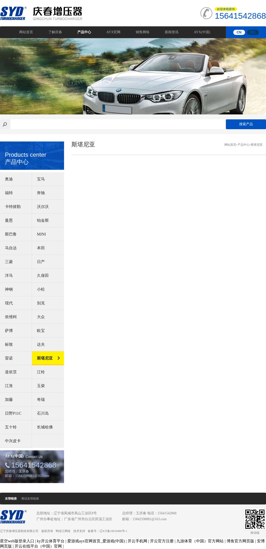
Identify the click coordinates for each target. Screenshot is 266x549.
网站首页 (26, 32)
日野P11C (13, 413)
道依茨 (11, 372)
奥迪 (9, 179)
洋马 (9, 275)
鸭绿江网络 (63, 531)
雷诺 (9, 358)
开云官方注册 (162, 541)
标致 (9, 344)
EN (252, 32)
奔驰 (41, 193)
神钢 (9, 289)
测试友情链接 (30, 498)
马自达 (11, 248)
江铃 (41, 372)
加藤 (9, 399)
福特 (9, 193)
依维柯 (11, 317)
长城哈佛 (45, 427)
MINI (41, 234)
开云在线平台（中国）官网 (38, 546)
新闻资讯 (172, 32)
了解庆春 (55, 32)
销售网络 (143, 32)
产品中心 (84, 32)
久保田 (43, 275)
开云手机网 (137, 541)
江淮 (9, 386)
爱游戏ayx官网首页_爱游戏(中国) (96, 541)
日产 (41, 262)
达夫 (41, 344)
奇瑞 (41, 399)
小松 (41, 289)
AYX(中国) (202, 32)
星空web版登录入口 (17, 541)
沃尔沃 (43, 206)
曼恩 (9, 220)
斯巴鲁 (11, 234)
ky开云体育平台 (51, 541)
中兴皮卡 (13, 441)
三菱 (9, 262)
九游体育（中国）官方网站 (200, 541)
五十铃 (11, 427)
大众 (41, 317)
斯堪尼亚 (45, 358)
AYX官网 (113, 32)
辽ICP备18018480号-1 (113, 531)
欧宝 (41, 331)
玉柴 (41, 386)
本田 (41, 248)
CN (238, 32)
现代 (9, 303)
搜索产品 (246, 124)
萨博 (9, 331)
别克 (41, 303)
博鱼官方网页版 (240, 541)
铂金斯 (43, 220)
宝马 (41, 179)
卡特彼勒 (13, 206)
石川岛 (43, 413)
